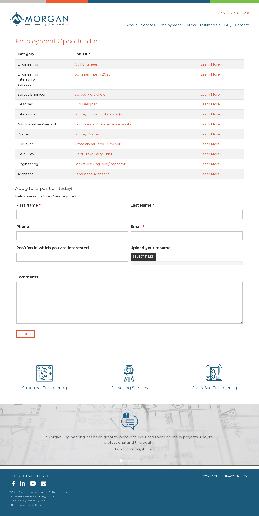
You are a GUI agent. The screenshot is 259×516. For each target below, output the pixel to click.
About (133, 25)
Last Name (142, 205)
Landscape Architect (92, 174)
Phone (22, 227)
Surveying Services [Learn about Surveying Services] (129, 387)
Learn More (210, 64)
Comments (27, 277)
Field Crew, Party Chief (93, 154)
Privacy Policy (234, 476)
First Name (28, 205)
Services (149, 25)
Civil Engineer (86, 64)
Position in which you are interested (52, 248)
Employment (171, 25)
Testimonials (210, 25)
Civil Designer (86, 104)
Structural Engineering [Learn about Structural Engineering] (44, 387)
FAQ (228, 25)
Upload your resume (151, 248)
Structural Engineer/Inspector (100, 164)
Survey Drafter (87, 134)
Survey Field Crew (90, 94)
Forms (191, 25)
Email (137, 227)
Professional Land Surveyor (98, 144)
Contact (242, 25)
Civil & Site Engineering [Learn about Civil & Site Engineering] (214, 387)
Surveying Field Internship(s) (99, 114)
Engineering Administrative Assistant (105, 124)
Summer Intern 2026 (92, 74)
